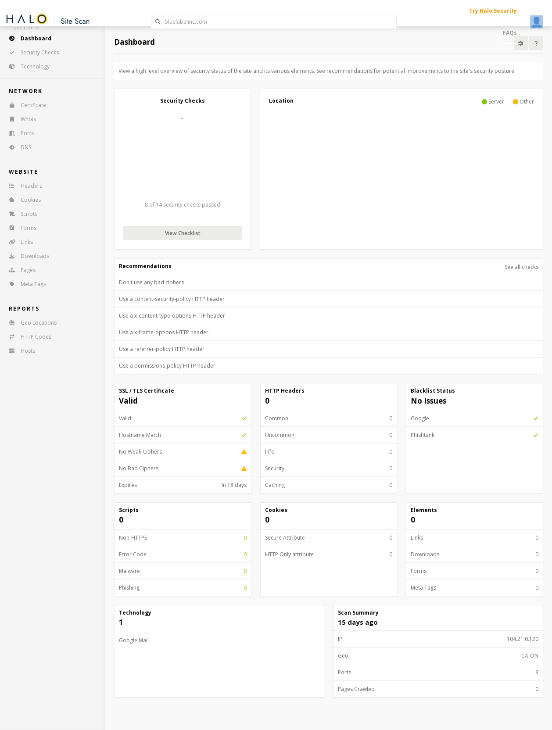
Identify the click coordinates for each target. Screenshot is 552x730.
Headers (22, 186)
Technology (26, 66)
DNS (17, 147)
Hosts (19, 350)
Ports (18, 133)
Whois (19, 119)
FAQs (510, 32)
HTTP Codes (27, 336)
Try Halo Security (493, 10)
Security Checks (31, 52)
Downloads (26, 256)
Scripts (20, 214)
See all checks (521, 267)
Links (18, 242)
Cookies (22, 200)
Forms (19, 228)
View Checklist (183, 233)
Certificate (24, 105)
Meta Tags (24, 284)
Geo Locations (30, 322)
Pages (19, 270)
